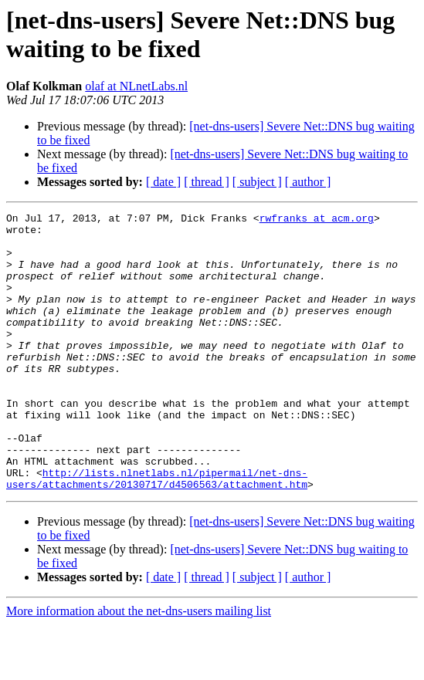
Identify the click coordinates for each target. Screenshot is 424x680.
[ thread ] (206, 181)
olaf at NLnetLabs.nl (136, 86)
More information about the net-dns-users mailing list (138, 666)
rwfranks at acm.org (316, 220)
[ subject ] (257, 181)
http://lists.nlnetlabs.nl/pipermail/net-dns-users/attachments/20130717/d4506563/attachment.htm (156, 532)
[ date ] (163, 181)
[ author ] (308, 181)
